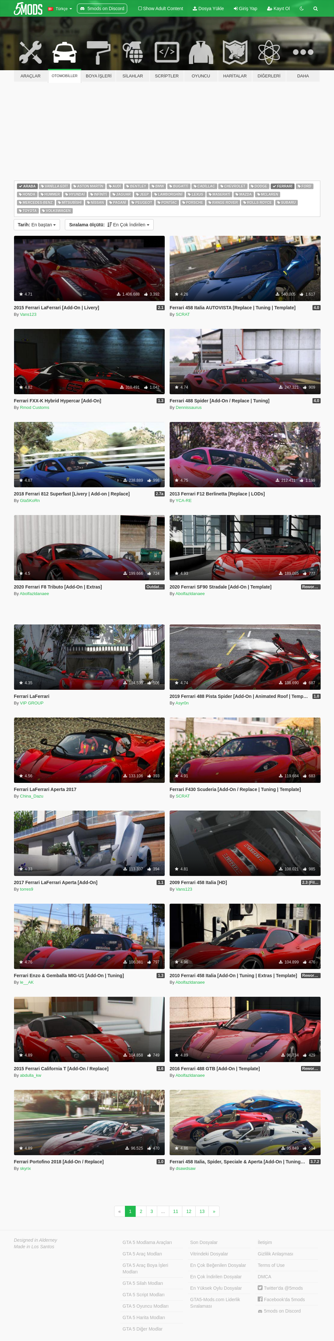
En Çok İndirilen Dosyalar (216, 1276)
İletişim (265, 1242)
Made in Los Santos (34, 1246)
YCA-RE (184, 500)
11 (175, 1211)
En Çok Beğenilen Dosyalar (218, 1265)
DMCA (264, 1276)
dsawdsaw (186, 1168)
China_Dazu (31, 796)
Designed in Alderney (35, 1240)
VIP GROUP (31, 703)
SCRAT (183, 314)
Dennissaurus (189, 407)
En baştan (37, 224)
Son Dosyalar (204, 1242)
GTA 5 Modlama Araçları (147, 1242)
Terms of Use (271, 1265)
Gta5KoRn (30, 500)
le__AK (27, 982)
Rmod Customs (34, 407)
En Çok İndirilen (109, 224)
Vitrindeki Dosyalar (209, 1253)
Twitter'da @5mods (280, 1288)
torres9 (26, 889)
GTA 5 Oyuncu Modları (146, 1306)
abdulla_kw (30, 1075)
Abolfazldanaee (34, 593)
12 (188, 1211)
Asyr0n (182, 703)
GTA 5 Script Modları (144, 1294)
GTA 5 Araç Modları (142, 1253)
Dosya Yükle (208, 8)
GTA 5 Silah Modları (143, 1283)
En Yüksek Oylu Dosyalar (216, 1288)
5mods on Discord (279, 1311)
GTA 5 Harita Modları (144, 1317)
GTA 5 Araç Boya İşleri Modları (145, 1268)
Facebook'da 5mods (281, 1299)
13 (202, 1211)
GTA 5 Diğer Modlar (143, 1329)
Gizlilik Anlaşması (275, 1253)
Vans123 (28, 314)
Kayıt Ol (278, 8)
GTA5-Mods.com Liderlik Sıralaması (215, 1303)
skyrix (25, 1168)
